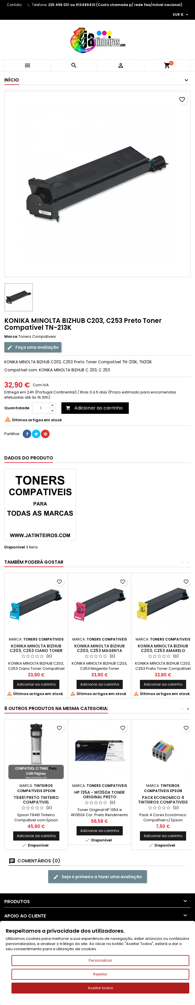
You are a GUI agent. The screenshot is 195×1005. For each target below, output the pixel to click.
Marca (10, 336)
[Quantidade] (40, 408)
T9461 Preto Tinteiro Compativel (36, 800)
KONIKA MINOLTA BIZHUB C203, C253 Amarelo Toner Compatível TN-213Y (163, 650)
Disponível (14, 547)
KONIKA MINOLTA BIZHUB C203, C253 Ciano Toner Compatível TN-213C (36, 650)
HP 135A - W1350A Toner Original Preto (99, 794)
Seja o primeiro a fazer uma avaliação (97, 877)
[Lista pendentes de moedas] (181, 15)
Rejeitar (100, 974)
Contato (14, 4)
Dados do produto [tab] (28, 458)
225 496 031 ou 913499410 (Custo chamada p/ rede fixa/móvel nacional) (115, 4)
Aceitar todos (100, 988)
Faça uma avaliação (33, 347)
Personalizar (100, 960)
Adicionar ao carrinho (94, 408)
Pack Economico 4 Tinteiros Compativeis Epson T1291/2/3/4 (163, 802)
